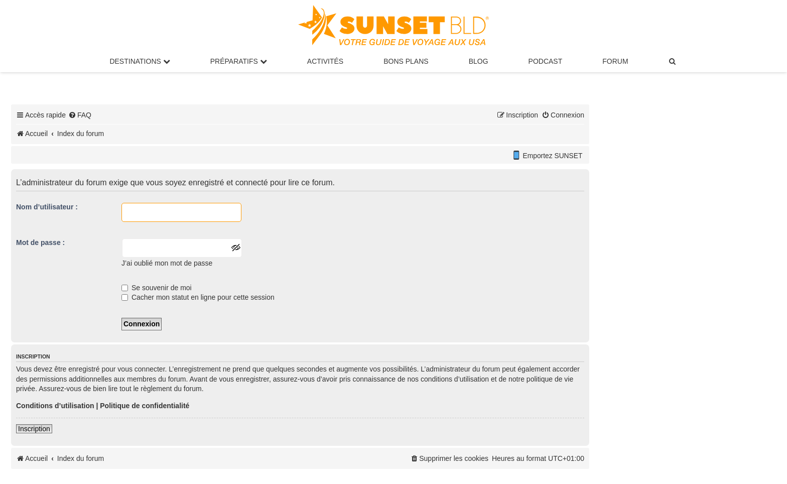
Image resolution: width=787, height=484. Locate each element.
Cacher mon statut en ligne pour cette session (198, 297)
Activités (325, 61)
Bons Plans (405, 61)
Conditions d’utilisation (55, 406)
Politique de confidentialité (144, 406)
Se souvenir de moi (156, 288)
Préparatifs (238, 61)
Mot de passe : (40, 242)
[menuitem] (673, 61)
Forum (615, 61)
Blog (478, 61)
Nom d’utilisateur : (47, 207)
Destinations (139, 61)
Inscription (34, 429)
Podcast (546, 61)
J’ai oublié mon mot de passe (166, 263)
